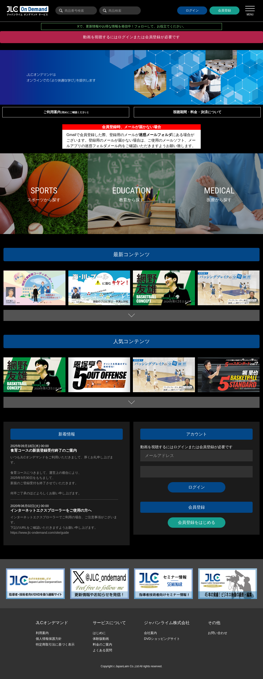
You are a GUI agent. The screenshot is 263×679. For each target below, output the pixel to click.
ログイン (192, 10)
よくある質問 (102, 650)
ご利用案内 (65, 112)
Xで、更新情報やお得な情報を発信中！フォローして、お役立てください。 (131, 26)
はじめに (99, 633)
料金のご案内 (102, 644)
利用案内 (42, 633)
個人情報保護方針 (49, 638)
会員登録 (224, 10)
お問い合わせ (217, 633)
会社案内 (150, 633)
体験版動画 (101, 638)
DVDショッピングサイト (162, 638)
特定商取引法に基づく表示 (55, 644)
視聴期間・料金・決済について (197, 112)
